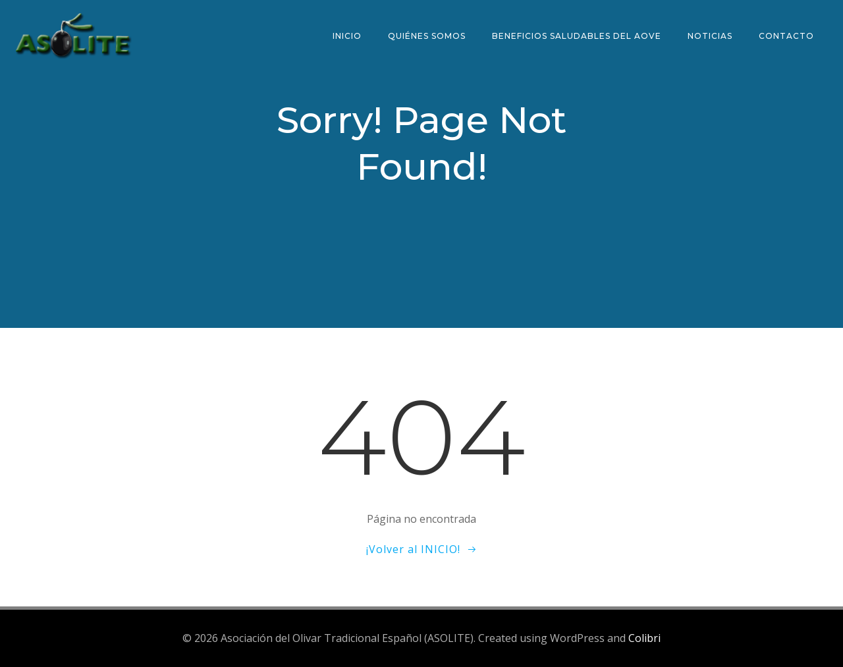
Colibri (644, 638)
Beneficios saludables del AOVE (576, 36)
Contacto (786, 36)
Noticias (710, 36)
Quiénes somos (427, 36)
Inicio (347, 36)
